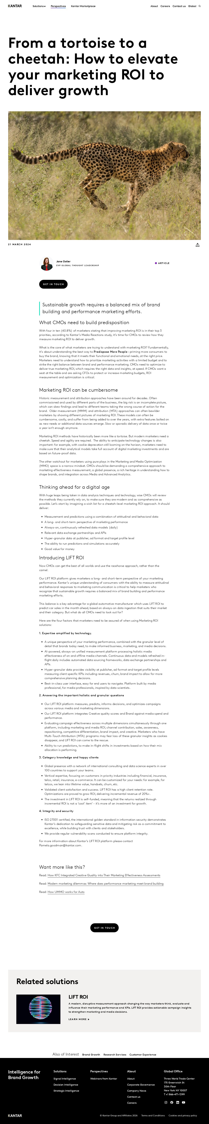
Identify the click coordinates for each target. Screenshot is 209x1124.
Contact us (179, 6)
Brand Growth (91, 1055)
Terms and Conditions (153, 1116)
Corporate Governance (141, 1085)
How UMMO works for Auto (66, 892)
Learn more (78, 1019)
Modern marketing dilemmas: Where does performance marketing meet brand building (106, 883)
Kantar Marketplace (83, 6)
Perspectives (58, 6)
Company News (136, 1091)
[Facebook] (172, 1103)
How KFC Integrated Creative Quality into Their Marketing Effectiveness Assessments (104, 875)
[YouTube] (178, 1103)
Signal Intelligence (65, 1079)
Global (192, 6)
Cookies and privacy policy (183, 1116)
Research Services (115, 1055)
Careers (165, 6)
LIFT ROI (78, 997)
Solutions (38, 6)
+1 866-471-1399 (175, 1094)
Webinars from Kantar (103, 1079)
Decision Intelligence (66, 1085)
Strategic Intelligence (66, 1091)
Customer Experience (142, 1055)
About (154, 6)
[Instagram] (166, 1103)
